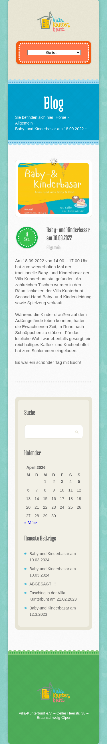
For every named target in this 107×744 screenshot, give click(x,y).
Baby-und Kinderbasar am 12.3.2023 (52, 611)
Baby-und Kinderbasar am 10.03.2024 (52, 556)
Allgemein (24, 123)
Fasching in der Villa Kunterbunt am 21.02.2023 (53, 596)
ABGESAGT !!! (42, 584)
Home (61, 117)
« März (30, 522)
